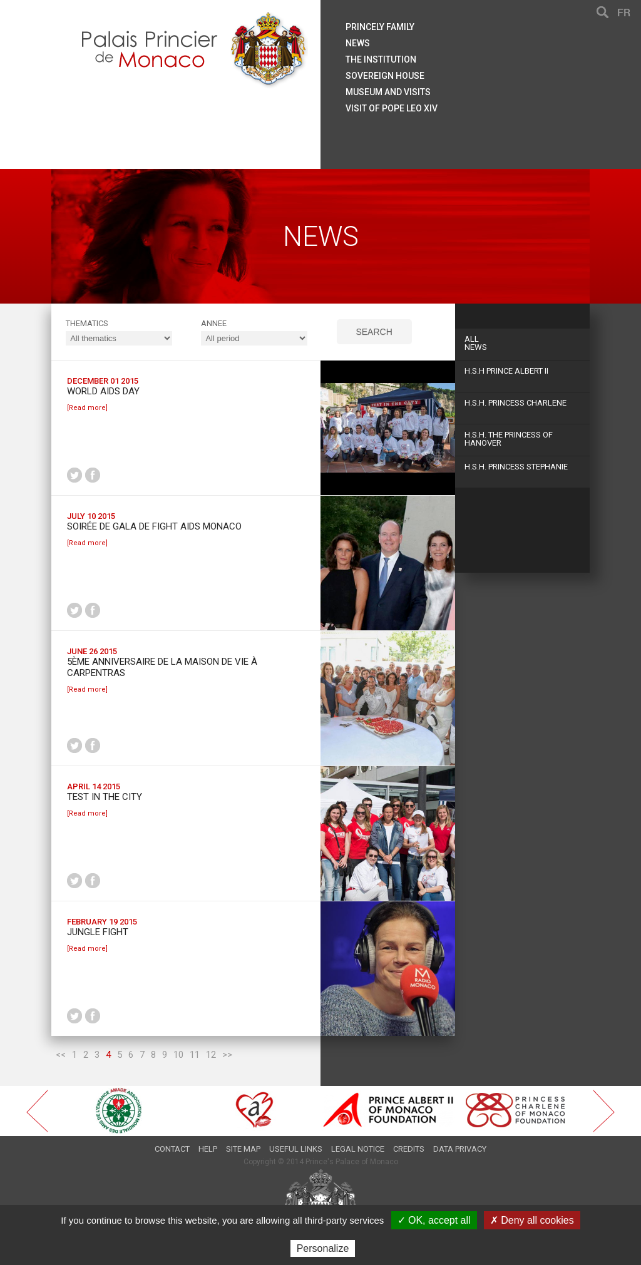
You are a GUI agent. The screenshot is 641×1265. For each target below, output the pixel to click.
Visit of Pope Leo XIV (392, 108)
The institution (381, 59)
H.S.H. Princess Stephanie (516, 466)
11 (195, 1054)
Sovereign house (385, 76)
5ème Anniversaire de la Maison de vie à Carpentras (162, 667)
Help (207, 1149)
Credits (408, 1149)
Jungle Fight (97, 932)
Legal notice (357, 1149)
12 (211, 1054)
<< (61, 1054)
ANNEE (214, 323)
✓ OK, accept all (434, 1220)
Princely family (380, 27)
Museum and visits (388, 92)
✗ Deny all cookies (532, 1220)
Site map (243, 1149)
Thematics (87, 323)
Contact (172, 1149)
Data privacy (459, 1149)
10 (178, 1054)
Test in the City (104, 796)
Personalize (323, 1248)
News (522, 343)
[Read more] (87, 408)
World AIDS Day (103, 391)
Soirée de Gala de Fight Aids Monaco (154, 526)
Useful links (295, 1149)
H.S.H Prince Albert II (506, 371)
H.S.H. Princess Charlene (515, 402)
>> (227, 1054)
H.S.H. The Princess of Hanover (508, 439)
